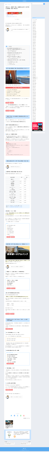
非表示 (10, 46)
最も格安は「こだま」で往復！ (11, 55)
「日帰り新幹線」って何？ (10, 63)
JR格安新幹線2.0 (24, 0)
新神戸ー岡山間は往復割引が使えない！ (12, 50)
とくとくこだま (35, 19)
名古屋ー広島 (34, 36)
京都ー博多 (34, 22)
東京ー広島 (34, 93)
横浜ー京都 (34, 109)
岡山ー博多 (34, 67)
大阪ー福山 (34, 58)
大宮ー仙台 (34, 39)
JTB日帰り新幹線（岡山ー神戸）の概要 (12, 62)
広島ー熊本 (34, 75)
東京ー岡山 (34, 92)
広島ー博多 (34, 72)
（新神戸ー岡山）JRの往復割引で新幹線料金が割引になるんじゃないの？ (16, 49)
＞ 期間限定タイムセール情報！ (9, 14)
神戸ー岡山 (28, 418)
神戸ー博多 (34, 115)
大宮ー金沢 (34, 41)
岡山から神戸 (12, 314)
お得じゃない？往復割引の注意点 (11, 51)
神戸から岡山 (7, 314)
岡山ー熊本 (34, 70)
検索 (44, 4)
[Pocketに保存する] (24, 416)
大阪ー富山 (34, 44)
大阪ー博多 (34, 42)
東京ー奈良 (34, 87)
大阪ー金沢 (34, 59)
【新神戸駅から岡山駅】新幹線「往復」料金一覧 (13, 54)
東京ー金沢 (34, 104)
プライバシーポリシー (24, 450)
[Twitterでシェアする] (11, 416)
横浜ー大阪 (34, 112)
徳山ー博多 (34, 76)
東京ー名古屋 (34, 84)
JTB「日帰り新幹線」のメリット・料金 (12, 61)
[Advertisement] (18, 39)
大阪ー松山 (34, 53)
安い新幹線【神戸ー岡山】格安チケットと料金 (16, 207)
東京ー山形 (34, 90)
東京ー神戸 (34, 98)
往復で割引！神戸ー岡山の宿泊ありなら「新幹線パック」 (14, 56)
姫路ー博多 (34, 64)
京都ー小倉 (34, 25)
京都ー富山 (34, 24)
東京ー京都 (34, 81)
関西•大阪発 (12, 237)
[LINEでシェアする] (20, 416)
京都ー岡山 (34, 27)
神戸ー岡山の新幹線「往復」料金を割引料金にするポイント (14, 48)
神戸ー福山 (34, 121)
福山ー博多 (34, 123)
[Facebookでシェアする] (14, 416)
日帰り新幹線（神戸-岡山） (9, 329)
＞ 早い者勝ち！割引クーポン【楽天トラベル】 (11, 16)
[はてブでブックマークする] (17, 416)
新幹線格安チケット (35, 78)
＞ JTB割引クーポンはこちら (9, 15)
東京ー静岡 (34, 107)
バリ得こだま (34, 21)
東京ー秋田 (34, 101)
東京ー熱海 (34, 95)
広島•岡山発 (8, 237)
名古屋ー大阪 (34, 33)
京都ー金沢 (34, 30)
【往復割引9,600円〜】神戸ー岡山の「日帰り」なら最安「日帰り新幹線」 (16, 60)
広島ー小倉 (34, 73)
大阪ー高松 (34, 61)
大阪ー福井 (34, 56)
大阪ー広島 (34, 50)
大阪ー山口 (34, 47)
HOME (24, 449)
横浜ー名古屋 (34, 110)
